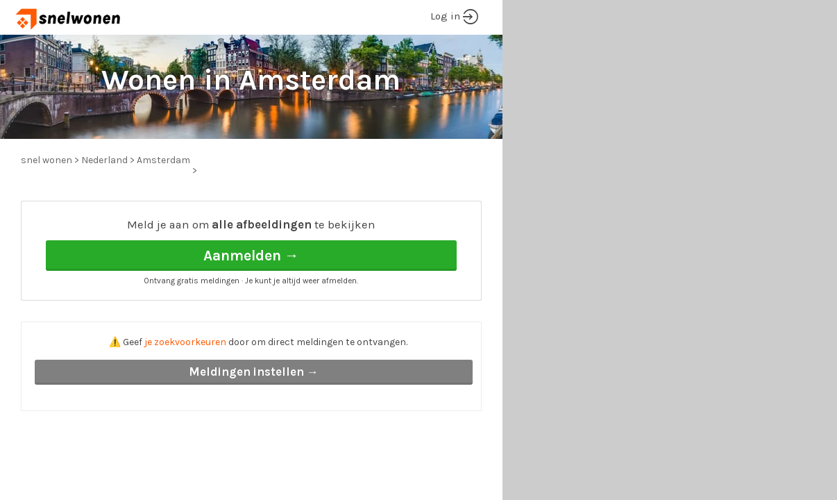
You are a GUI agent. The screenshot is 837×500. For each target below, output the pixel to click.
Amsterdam (163, 160)
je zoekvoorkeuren (185, 342)
